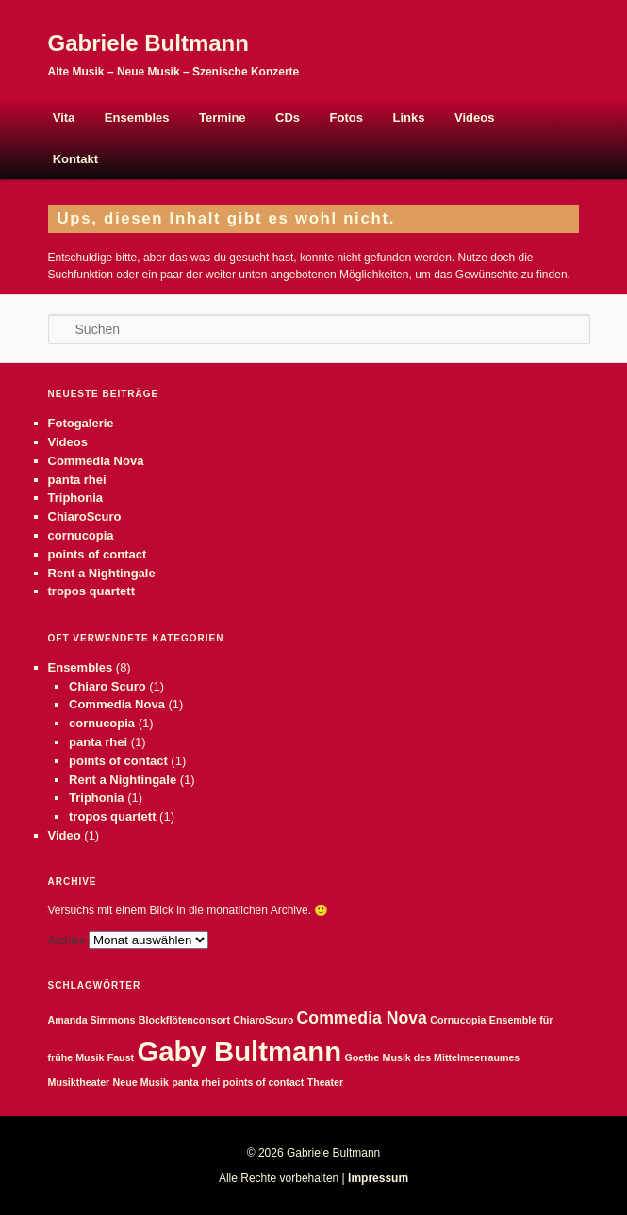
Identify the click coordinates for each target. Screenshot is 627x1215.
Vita (64, 117)
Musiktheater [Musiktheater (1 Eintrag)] (79, 1082)
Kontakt (75, 159)
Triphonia (76, 498)
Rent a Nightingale (102, 573)
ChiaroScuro (85, 516)
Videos (474, 117)
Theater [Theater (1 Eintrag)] (325, 1082)
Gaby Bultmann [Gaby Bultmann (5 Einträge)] (239, 1051)
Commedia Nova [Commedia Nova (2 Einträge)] (362, 1017)
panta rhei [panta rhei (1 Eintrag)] (196, 1082)
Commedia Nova (96, 461)
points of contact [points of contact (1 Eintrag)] (263, 1082)
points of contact (97, 554)
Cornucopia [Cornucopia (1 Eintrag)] (458, 1019)
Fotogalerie (81, 423)
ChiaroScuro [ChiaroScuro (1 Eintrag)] (263, 1019)
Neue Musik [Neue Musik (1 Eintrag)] (141, 1082)
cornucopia (81, 535)
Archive (67, 940)
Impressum (378, 1178)
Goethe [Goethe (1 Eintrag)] (362, 1057)
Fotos (346, 117)
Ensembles (137, 117)
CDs (287, 117)
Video (64, 835)
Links (409, 117)
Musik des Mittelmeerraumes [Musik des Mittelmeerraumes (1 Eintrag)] (451, 1057)
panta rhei (77, 480)
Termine (222, 117)
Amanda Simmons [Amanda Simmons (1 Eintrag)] (92, 1019)
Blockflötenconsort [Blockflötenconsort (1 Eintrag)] (184, 1019)
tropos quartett (91, 591)
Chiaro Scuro (107, 686)
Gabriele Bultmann (148, 43)
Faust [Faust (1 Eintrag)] (120, 1057)
